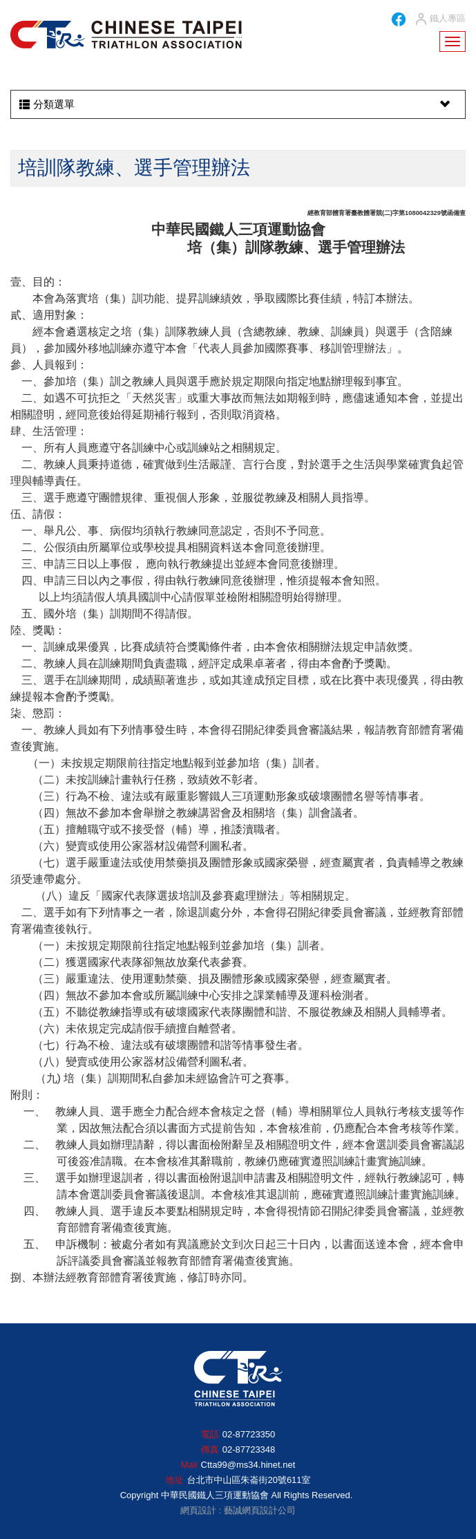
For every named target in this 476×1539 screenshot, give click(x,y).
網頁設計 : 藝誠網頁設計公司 (238, 1510)
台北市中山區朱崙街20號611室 (248, 1480)
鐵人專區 (440, 19)
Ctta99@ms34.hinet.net (248, 1464)
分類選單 (236, 104)
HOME (126, 34)
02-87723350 (249, 1434)
